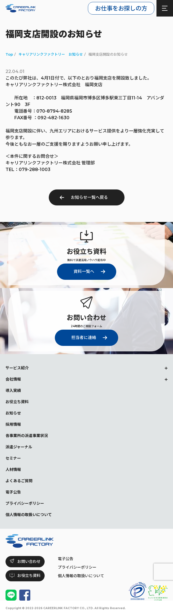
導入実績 (13, 390)
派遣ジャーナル (19, 446)
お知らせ (13, 413)
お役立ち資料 (17, 401)
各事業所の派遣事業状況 (27, 435)
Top (9, 54)
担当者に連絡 (83, 337)
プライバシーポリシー (77, 567)
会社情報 (13, 379)
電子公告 (65, 558)
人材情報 (13, 469)
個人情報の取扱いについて (81, 575)
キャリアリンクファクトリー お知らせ (50, 54)
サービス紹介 (17, 367)
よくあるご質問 (19, 480)
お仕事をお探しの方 (121, 8)
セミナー (13, 458)
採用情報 (13, 424)
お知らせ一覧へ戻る (89, 197)
